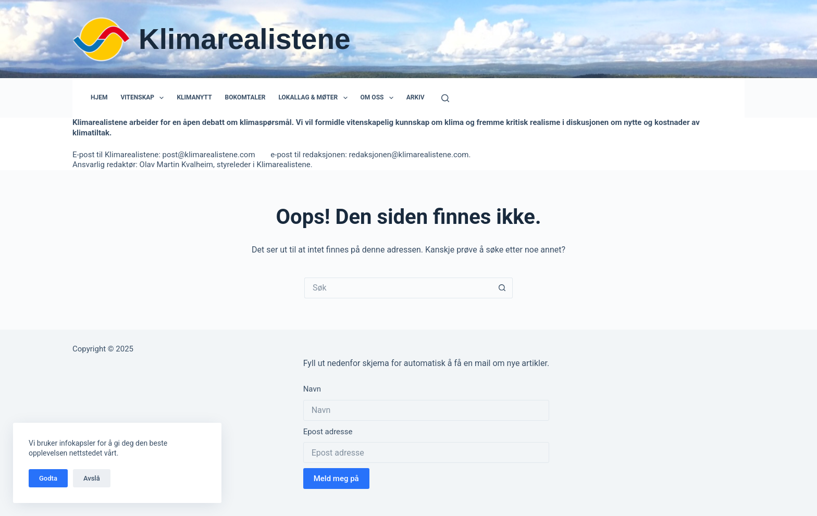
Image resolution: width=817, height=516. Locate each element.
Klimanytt (194, 97)
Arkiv (415, 97)
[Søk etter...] (398, 288)
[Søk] (445, 98)
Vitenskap (144, 98)
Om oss (379, 98)
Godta (48, 478)
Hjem (99, 97)
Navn (312, 389)
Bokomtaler (245, 97)
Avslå (91, 478)
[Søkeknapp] (502, 288)
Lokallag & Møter (314, 98)
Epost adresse (328, 431)
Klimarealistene (245, 39)
